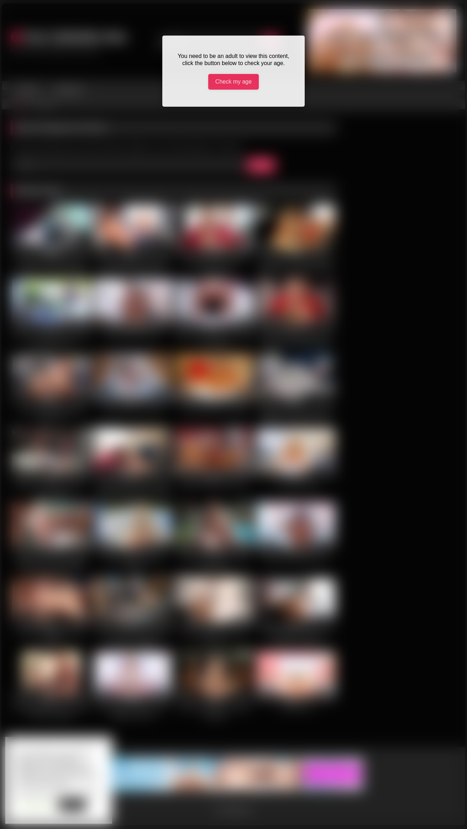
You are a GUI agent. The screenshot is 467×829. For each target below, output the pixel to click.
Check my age (233, 82)
